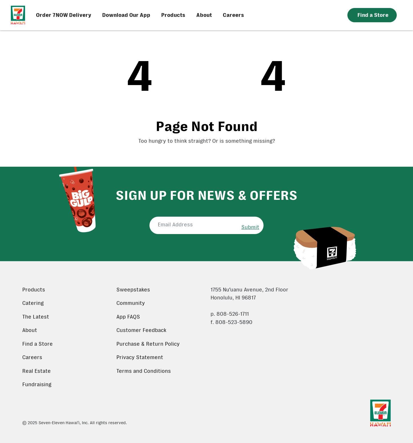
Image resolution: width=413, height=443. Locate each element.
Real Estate (36, 371)
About (204, 15)
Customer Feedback (141, 330)
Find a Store (37, 344)
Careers (233, 15)
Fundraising (36, 384)
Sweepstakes (133, 290)
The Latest (35, 317)
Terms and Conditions (143, 371)
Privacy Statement (139, 357)
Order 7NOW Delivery (63, 15)
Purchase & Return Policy (148, 344)
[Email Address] (193, 225)
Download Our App (126, 15)
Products (173, 15)
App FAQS (128, 317)
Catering (33, 303)
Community (130, 303)
